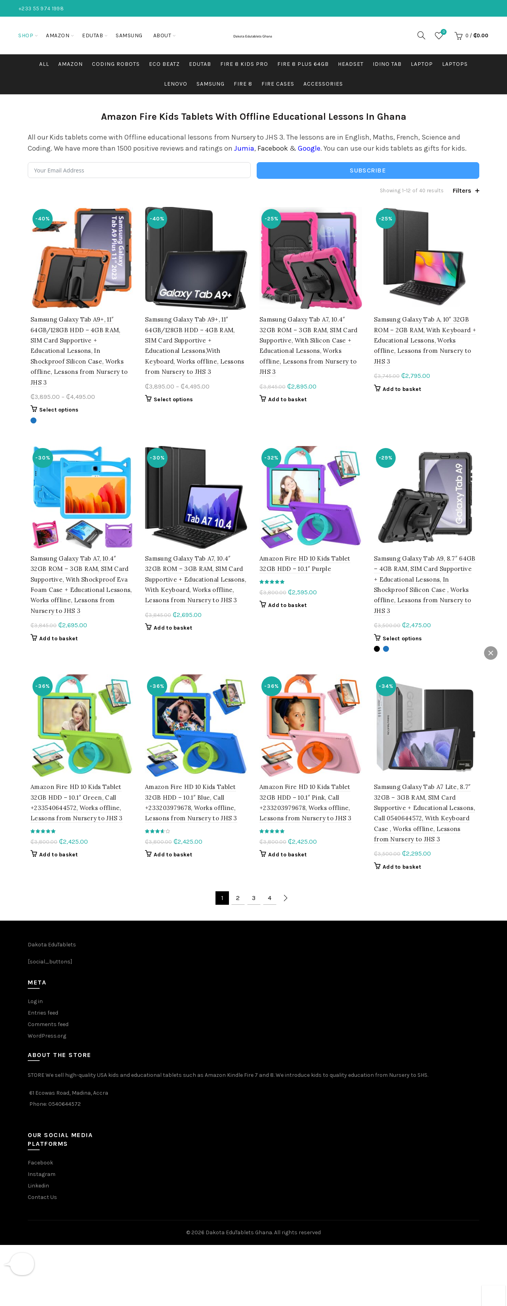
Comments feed (48, 1018)
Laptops (455, 64)
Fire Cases (277, 83)
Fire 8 (243, 83)
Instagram (41, 1167)
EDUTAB (200, 64)
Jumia (244, 148)
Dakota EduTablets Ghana (239, 1226)
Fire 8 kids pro (244, 64)
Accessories (323, 83)
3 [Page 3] (253, 892)
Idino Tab (387, 64)
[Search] (421, 35)
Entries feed (43, 1006)
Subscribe (368, 170)
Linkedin (38, 1179)
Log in (35, 995)
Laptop (422, 64)
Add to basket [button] (287, 401)
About (162, 35)
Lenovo (175, 83)
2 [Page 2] (238, 892)
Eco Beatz (164, 64)
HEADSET (351, 64)
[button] (490, 653)
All (44, 64)
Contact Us (42, 1190)
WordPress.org (47, 1029)
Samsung (129, 35)
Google (309, 148)
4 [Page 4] (269, 892)
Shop (25, 35)
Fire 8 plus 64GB (303, 64)
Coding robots (116, 64)
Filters (462, 190)
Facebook (272, 148)
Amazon (57, 35)
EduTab (92, 35)
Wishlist (443, 32)
